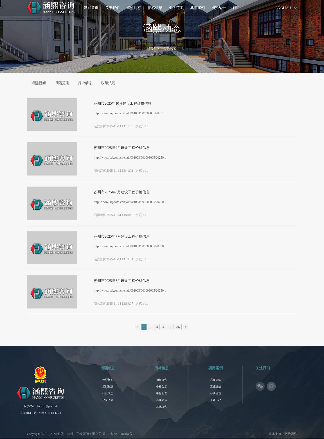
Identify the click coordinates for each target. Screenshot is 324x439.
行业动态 (85, 83)
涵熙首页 (91, 8)
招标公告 (161, 379)
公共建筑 (215, 393)
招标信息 (155, 8)
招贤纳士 (219, 8)
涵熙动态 (133, 8)
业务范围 (176, 8)
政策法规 (108, 83)
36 (178, 327)
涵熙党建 (62, 83)
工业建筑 (215, 386)
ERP (236, 8)
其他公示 (161, 400)
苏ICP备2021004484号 (117, 434)
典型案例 (197, 8)
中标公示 (161, 386)
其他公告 (161, 406)
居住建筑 (215, 379)
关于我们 (112, 8)
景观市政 (215, 400)
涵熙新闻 (39, 83)
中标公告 (161, 393)
